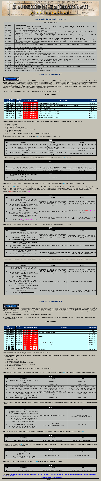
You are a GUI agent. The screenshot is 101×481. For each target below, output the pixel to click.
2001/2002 (14, 474)
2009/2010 (66, 474)
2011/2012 (80, 474)
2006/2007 (47, 474)
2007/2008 (53, 474)
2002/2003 (20, 474)
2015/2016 (12, 475)
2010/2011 (73, 474)
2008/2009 (60, 474)
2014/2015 (6, 475)
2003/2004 (27, 474)
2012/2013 (86, 474)
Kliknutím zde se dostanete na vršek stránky (50, 477)
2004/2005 (34, 474)
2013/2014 (93, 474)
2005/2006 (40, 474)
